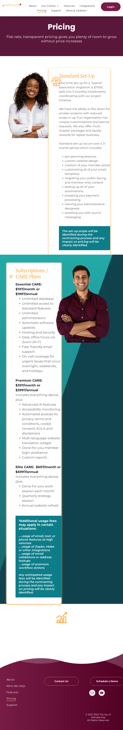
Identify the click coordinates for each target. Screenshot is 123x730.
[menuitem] (32, 6)
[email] (92, 693)
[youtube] (102, 693)
